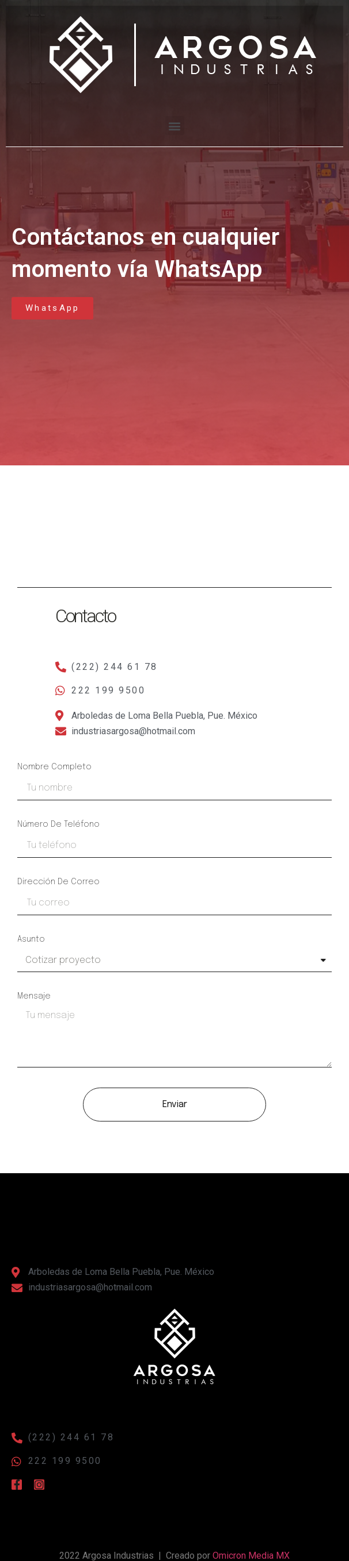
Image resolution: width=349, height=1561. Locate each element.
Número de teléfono (58, 824)
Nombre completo (54, 767)
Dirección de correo (58, 882)
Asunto (31, 939)
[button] (196, 93)
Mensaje (34, 996)
